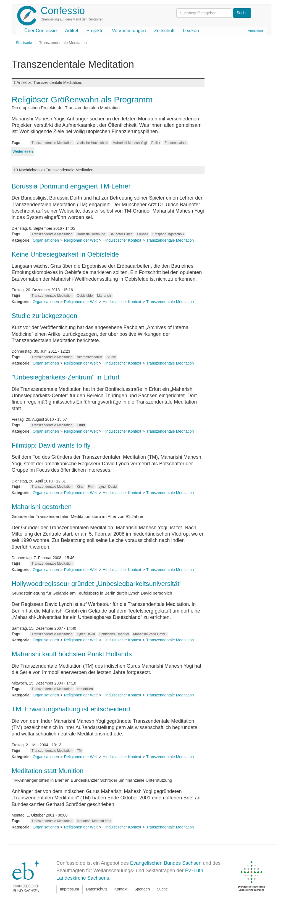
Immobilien (85, 689)
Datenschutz (97, 889)
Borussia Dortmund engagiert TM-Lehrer (71, 186)
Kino (80, 487)
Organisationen (46, 240)
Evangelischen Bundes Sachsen (165, 863)
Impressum (69, 889)
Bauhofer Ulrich (121, 234)
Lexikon (191, 30)
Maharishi (104, 296)
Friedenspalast (175, 143)
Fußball (142, 234)
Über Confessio (40, 30)
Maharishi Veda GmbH (150, 634)
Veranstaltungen (129, 30)
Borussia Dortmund (91, 234)
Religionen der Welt (81, 240)
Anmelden (255, 31)
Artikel (71, 30)
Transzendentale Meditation (52, 143)
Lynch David (108, 487)
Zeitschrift (164, 30)
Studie (111, 357)
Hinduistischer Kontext (122, 240)
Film (91, 487)
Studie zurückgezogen (44, 315)
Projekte (94, 30)
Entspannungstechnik (168, 234)
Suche (162, 889)
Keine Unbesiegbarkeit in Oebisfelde (65, 254)
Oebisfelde (85, 296)
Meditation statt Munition (47, 770)
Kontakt (120, 889)
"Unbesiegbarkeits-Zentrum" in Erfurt (66, 377)
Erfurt (81, 425)
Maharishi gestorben (42, 506)
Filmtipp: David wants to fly (51, 445)
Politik (155, 143)
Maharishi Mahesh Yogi (129, 143)
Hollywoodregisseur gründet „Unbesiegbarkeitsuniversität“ (97, 583)
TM (79, 751)
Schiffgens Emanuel (114, 634)
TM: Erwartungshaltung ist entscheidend (71, 709)
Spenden (142, 889)
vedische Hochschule (92, 143)
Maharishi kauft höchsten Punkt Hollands (72, 654)
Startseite (24, 42)
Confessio (63, 10)
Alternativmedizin (89, 357)
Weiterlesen (22, 151)
